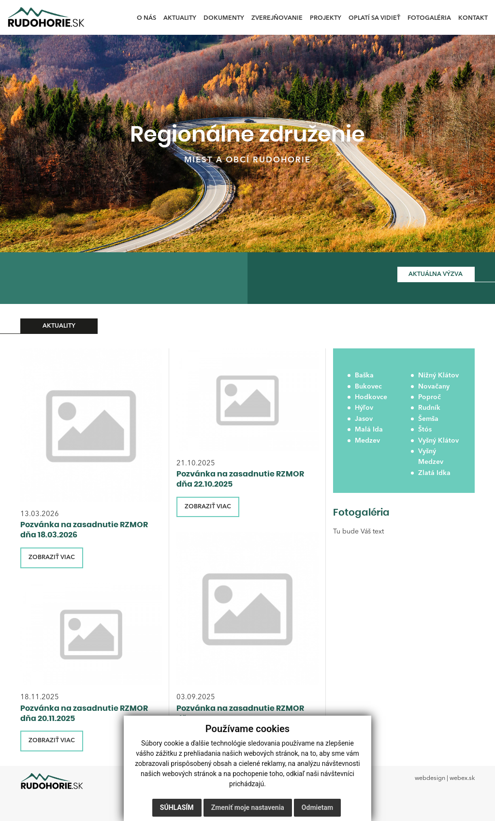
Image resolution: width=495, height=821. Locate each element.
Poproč (429, 397)
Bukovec (368, 386)
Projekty (325, 18)
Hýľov (364, 407)
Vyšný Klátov (438, 440)
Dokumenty (224, 18)
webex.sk (462, 778)
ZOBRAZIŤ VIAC (52, 557)
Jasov (364, 419)
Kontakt (473, 18)
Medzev (367, 440)
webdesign (430, 778)
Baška (364, 375)
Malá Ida (369, 429)
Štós (425, 429)
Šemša (428, 419)
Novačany (434, 386)
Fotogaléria (429, 18)
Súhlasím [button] (177, 807)
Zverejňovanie (277, 18)
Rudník (429, 407)
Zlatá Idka (434, 473)
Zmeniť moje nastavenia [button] (247, 807)
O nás (146, 18)
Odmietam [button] (317, 807)
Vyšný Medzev (430, 456)
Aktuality (179, 18)
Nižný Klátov (438, 375)
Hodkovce (371, 397)
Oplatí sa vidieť (374, 18)
